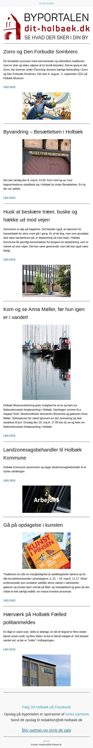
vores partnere (77, 714)
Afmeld (46, 741)
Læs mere (9, 86)
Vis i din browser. (46, 3)
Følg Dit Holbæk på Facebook (46, 707)
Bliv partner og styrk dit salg (46, 730)
